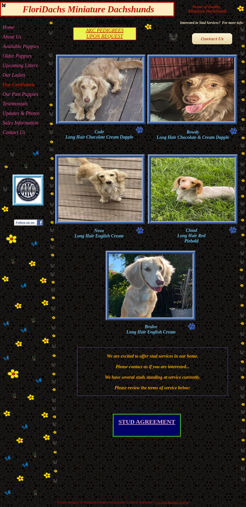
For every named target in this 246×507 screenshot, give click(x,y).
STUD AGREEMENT (146, 421)
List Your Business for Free (172, 502)
